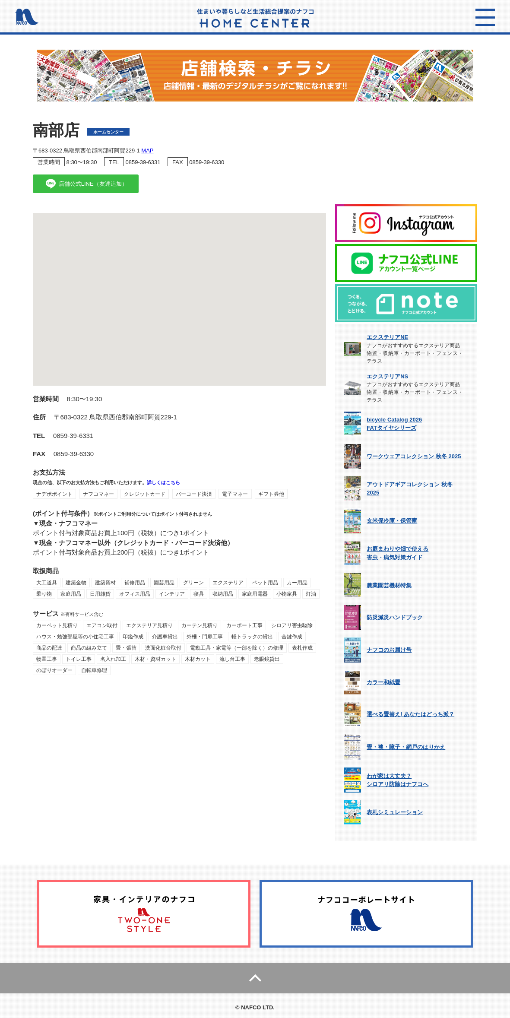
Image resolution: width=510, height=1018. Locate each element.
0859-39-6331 (142, 162)
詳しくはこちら (163, 482)
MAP (147, 150)
